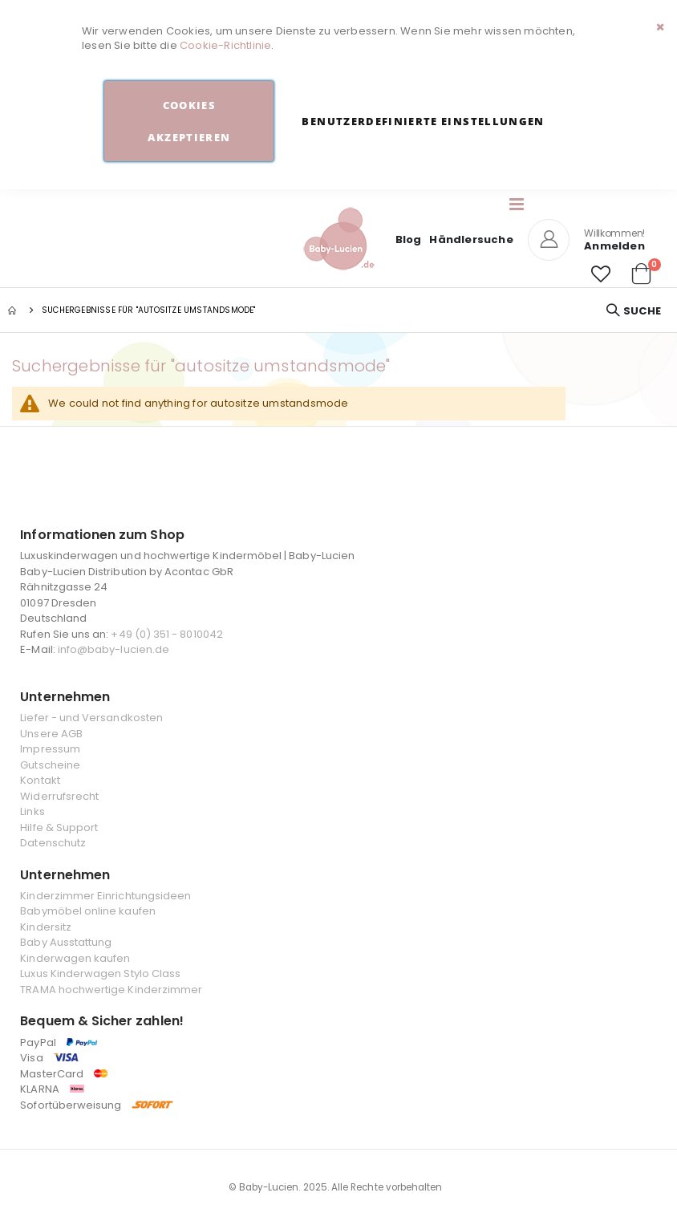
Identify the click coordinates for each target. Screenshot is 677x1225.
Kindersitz (45, 927)
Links (32, 811)
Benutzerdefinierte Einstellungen (423, 121)
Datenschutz (53, 842)
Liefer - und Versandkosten (91, 717)
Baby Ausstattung (65, 942)
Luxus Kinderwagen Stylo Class (100, 973)
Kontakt (39, 780)
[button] (600, 274)
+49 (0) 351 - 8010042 (166, 634)
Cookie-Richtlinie (225, 45)
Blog (408, 239)
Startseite (13, 310)
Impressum (50, 748)
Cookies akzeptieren (189, 121)
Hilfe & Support (59, 827)
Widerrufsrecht (59, 796)
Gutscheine (50, 765)
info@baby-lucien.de (113, 649)
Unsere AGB (51, 733)
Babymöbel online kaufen (88, 911)
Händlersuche (471, 239)
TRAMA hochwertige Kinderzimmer (111, 989)
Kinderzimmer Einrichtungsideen (105, 895)
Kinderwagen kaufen (75, 958)
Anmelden (614, 246)
